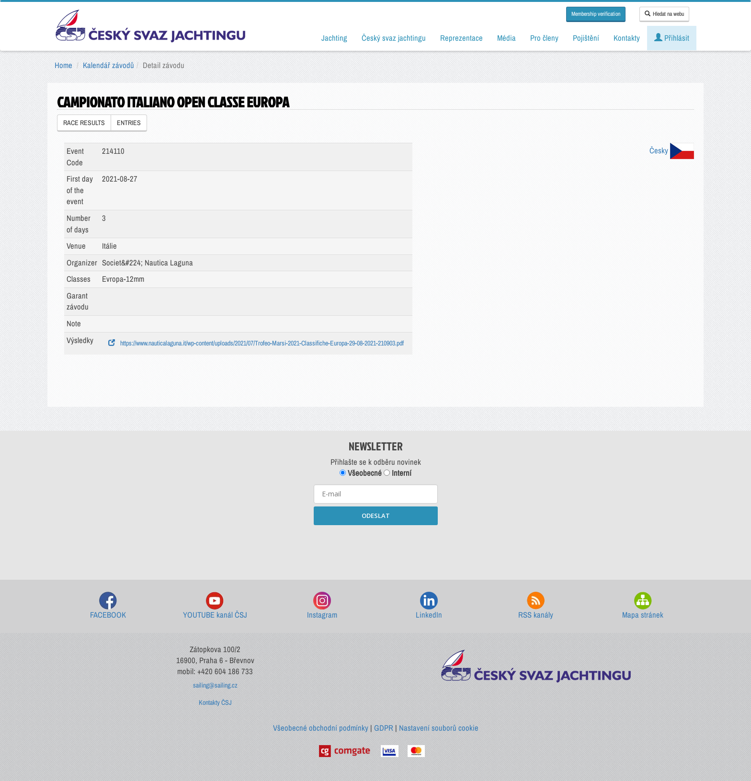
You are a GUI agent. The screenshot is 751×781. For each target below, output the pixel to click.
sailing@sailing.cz (215, 685)
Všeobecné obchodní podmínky (320, 728)
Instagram (322, 606)
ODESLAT (376, 515)
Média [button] (506, 38)
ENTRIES (129, 122)
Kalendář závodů (108, 65)
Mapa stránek (642, 606)
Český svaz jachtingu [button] (394, 38)
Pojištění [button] (586, 38)
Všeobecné (361, 473)
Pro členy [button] (544, 38)
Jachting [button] (334, 38)
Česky (671, 150)
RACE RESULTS (84, 122)
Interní (397, 473)
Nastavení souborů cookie (438, 728)
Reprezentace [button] (461, 38)
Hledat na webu (664, 14)
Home (63, 65)
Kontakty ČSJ (215, 702)
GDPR (383, 728)
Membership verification (595, 14)
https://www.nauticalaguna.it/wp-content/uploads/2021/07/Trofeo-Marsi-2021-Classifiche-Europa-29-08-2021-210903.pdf (256, 343)
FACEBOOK (108, 606)
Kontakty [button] (627, 38)
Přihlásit (671, 38)
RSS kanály (535, 606)
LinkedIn (429, 606)
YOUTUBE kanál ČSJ (215, 606)
